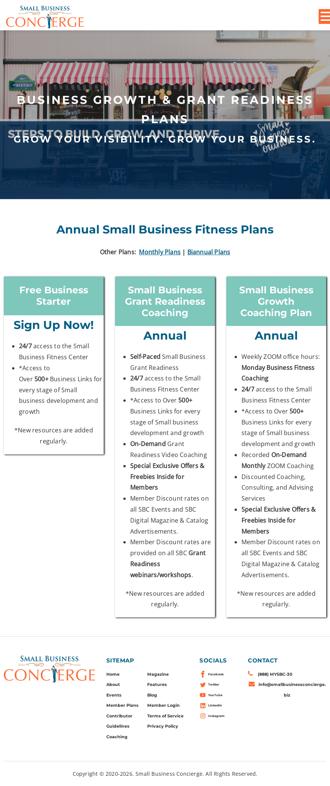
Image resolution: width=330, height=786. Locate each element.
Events (113, 695)
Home (113, 674)
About (113, 684)
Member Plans (122, 705)
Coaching (117, 736)
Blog (152, 695)
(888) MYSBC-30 (275, 674)
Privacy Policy (162, 726)
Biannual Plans (208, 252)
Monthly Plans (160, 252)
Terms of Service (165, 716)
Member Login (163, 705)
